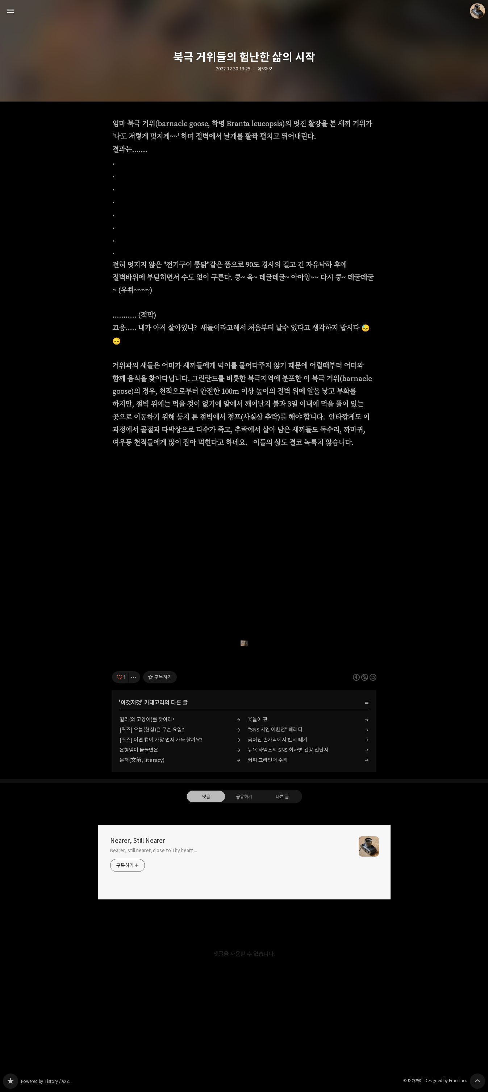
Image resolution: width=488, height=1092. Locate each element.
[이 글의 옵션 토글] (134, 677)
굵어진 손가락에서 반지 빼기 (278, 739)
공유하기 (244, 796)
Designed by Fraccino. (446, 1080)
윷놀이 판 (258, 719)
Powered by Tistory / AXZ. (45, 1081)
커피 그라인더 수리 (268, 760)
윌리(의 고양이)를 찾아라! (147, 719)
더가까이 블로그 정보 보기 (477, 11)
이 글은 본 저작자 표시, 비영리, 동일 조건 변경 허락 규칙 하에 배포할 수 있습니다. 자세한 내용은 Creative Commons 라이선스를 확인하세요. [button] (364, 677)
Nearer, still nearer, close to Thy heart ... (153, 850)
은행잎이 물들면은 (139, 749)
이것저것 (265, 68)
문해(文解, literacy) (142, 760)
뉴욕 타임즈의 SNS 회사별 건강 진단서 (288, 749)
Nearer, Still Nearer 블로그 (10, 1081)
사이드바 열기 (10, 11)
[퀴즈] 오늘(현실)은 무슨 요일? (152, 729)
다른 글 (282, 796)
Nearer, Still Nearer (137, 841)
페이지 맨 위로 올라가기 (477, 1081)
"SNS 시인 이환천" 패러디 (275, 729)
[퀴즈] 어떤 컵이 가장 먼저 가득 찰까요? (161, 739)
